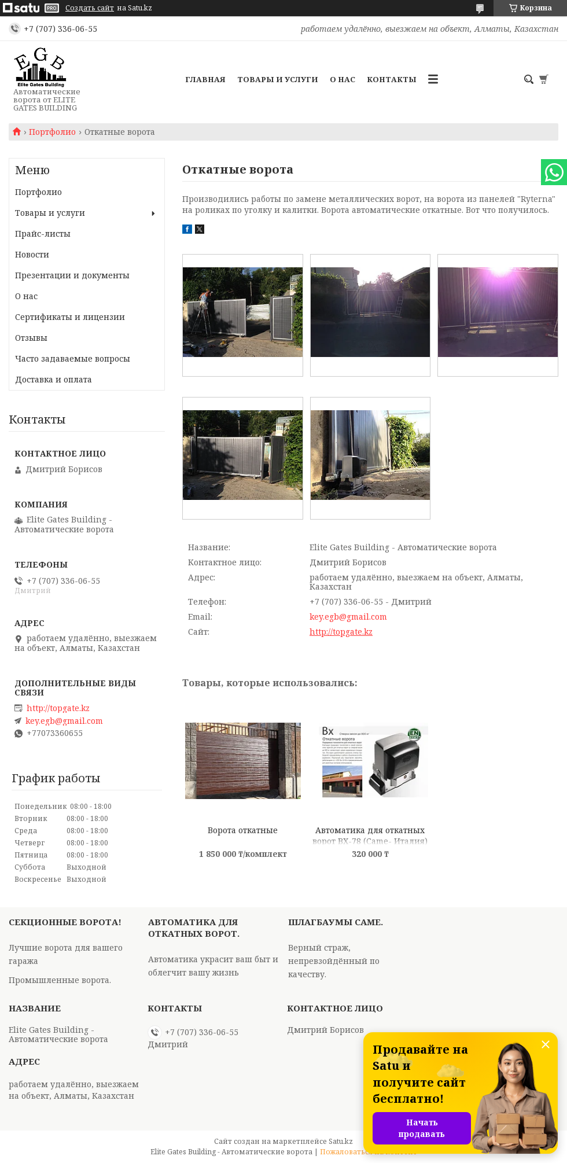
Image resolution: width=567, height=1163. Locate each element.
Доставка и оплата (53, 379)
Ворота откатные (243, 830)
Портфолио (52, 132)
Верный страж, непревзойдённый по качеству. (334, 961)
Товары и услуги (277, 79)
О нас (342, 79)
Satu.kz (341, 1141)
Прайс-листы (43, 233)
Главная (205, 79)
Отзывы (31, 337)
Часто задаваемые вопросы (72, 358)
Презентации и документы (72, 275)
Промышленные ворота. (60, 979)
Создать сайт (89, 8)
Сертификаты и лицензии (70, 316)
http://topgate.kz (341, 631)
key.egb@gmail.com (348, 616)
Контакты (392, 79)
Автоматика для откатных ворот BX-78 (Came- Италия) (370, 835)
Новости (32, 254)
